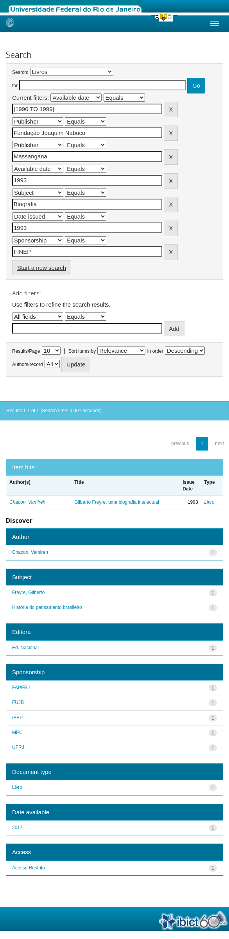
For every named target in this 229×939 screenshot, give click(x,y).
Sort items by (82, 351)
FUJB (18, 702)
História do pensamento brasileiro (47, 607)
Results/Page (26, 351)
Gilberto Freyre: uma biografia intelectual (116, 502)
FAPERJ (21, 687)
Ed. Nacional (25, 647)
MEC (17, 732)
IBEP (17, 717)
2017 (17, 827)
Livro (209, 502)
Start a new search (41, 267)
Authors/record (27, 364)
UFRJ (18, 747)
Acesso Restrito (28, 868)
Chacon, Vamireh (27, 502)
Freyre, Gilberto (28, 592)
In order (155, 351)
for (15, 85)
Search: (20, 72)
